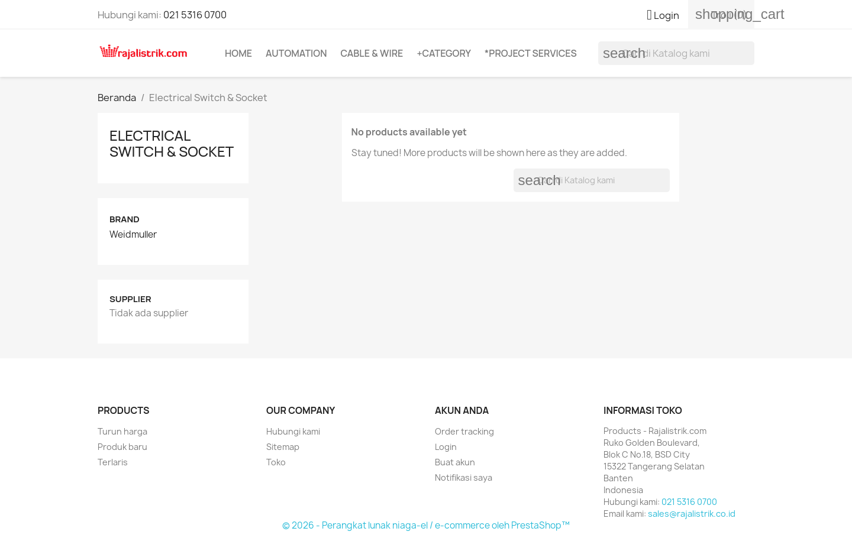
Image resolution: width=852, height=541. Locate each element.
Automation (296, 53)
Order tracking (464, 431)
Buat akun (455, 462)
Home (238, 53)
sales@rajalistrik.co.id (691, 513)
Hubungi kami (293, 431)
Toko (276, 462)
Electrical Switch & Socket (171, 142)
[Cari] (676, 53)
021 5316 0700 (195, 14)
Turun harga (122, 431)
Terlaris (113, 462)
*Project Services (531, 53)
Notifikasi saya (463, 477)
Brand (124, 219)
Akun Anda (462, 410)
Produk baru (122, 446)
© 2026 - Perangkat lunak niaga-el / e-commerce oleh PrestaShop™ (426, 525)
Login (446, 446)
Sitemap (282, 446)
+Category (444, 53)
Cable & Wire (371, 53)
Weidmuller (133, 235)
